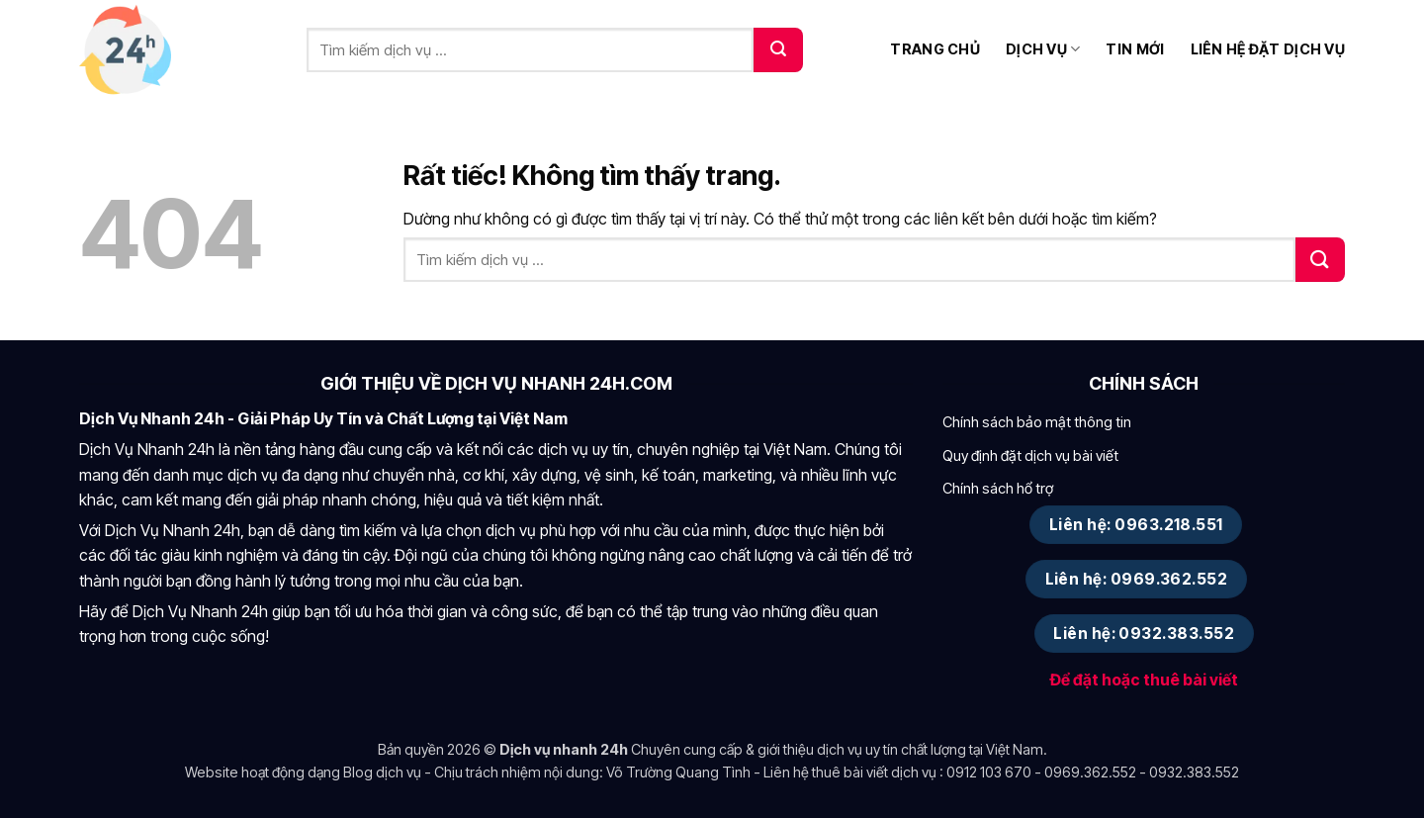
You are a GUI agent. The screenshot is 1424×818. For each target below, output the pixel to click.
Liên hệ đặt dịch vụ (1268, 49)
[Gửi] (778, 50)
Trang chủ (935, 49)
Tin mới (1135, 49)
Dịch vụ (1043, 49)
